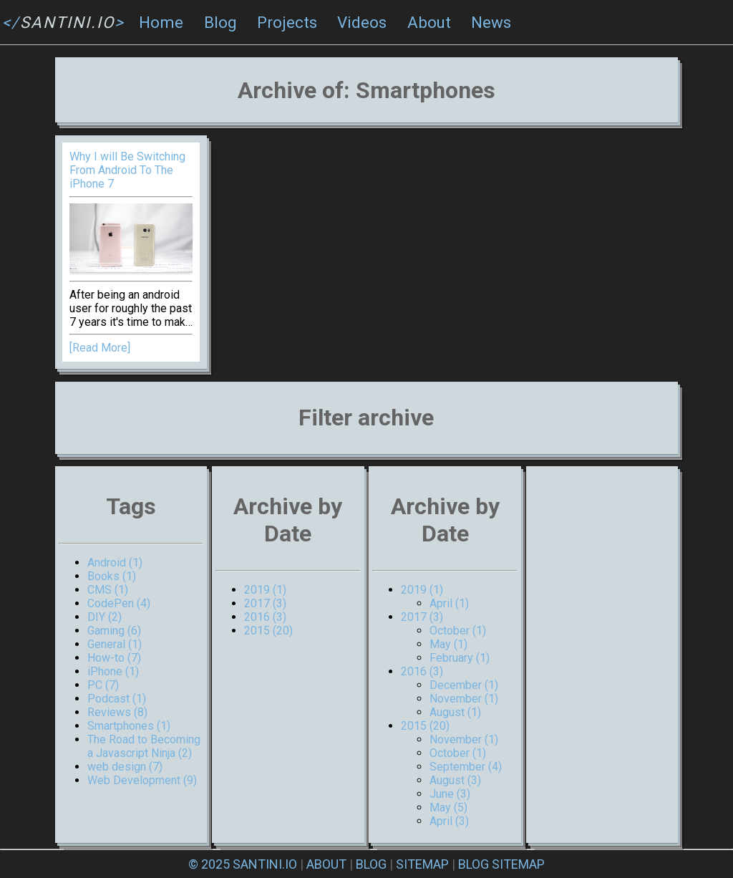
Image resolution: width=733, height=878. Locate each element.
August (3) (455, 780)
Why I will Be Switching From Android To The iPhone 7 (127, 170)
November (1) (463, 698)
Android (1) (114, 562)
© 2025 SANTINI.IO (242, 864)
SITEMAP (422, 864)
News (491, 22)
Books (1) (111, 576)
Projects (287, 22)
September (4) (465, 766)
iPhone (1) (113, 671)
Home (161, 22)
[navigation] (366, 22)
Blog (220, 22)
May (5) (448, 807)
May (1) (448, 644)
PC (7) (103, 685)
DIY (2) (104, 617)
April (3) (449, 821)
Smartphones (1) (128, 726)
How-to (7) (114, 658)
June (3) (449, 794)
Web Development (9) (142, 780)
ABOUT (326, 864)
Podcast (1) (116, 698)
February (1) (459, 658)
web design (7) (124, 766)
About (429, 22)
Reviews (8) (117, 712)
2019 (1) (265, 590)
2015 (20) (268, 630)
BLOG (371, 864)
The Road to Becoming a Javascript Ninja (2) (143, 746)
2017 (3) (265, 603)
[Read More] (99, 347)
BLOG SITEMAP (501, 864)
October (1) (457, 630)
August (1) (455, 712)
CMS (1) (107, 590)
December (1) (463, 685)
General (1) (114, 644)
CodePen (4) (118, 603)
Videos (362, 22)
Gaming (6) (114, 630)
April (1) (449, 603)
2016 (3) (265, 617)
